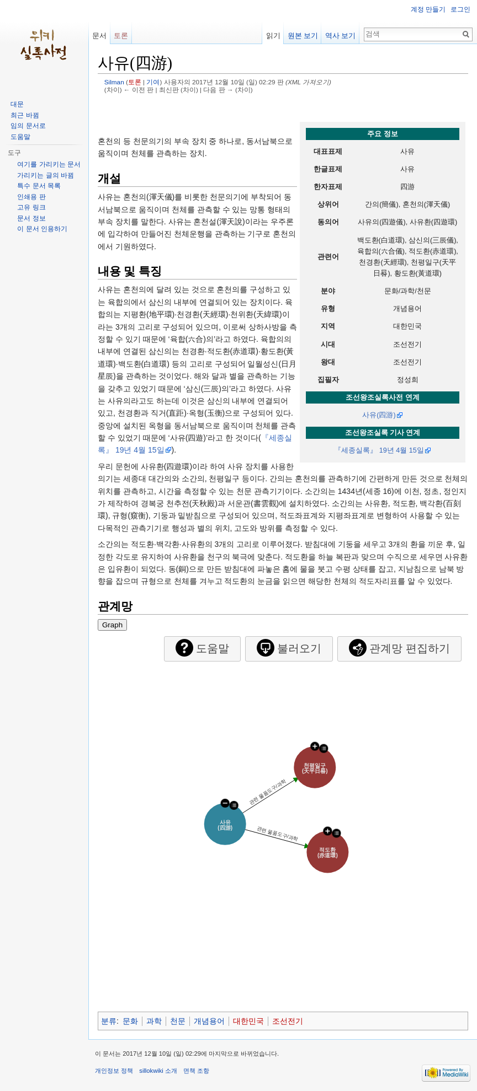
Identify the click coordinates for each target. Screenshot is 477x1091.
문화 (130, 1021)
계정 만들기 (428, 9)
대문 (17, 104)
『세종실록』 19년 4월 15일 (379, 450)
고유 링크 (31, 207)
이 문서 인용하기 (42, 229)
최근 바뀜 (24, 115)
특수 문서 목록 (39, 186)
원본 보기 (303, 35)
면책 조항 (196, 1070)
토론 (134, 81)
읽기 (273, 35)
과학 (154, 1021)
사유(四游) (378, 415)
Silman (114, 81)
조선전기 (287, 1021)
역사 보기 (340, 35)
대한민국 (248, 1021)
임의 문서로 (27, 126)
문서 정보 (31, 218)
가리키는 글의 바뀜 (45, 175)
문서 (99, 35)
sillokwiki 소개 (158, 1070)
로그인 (460, 9)
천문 (178, 1021)
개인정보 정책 (114, 1070)
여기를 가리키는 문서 (49, 164)
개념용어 (209, 1021)
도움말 (20, 137)
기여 (153, 81)
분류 (108, 1021)
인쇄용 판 (31, 197)
